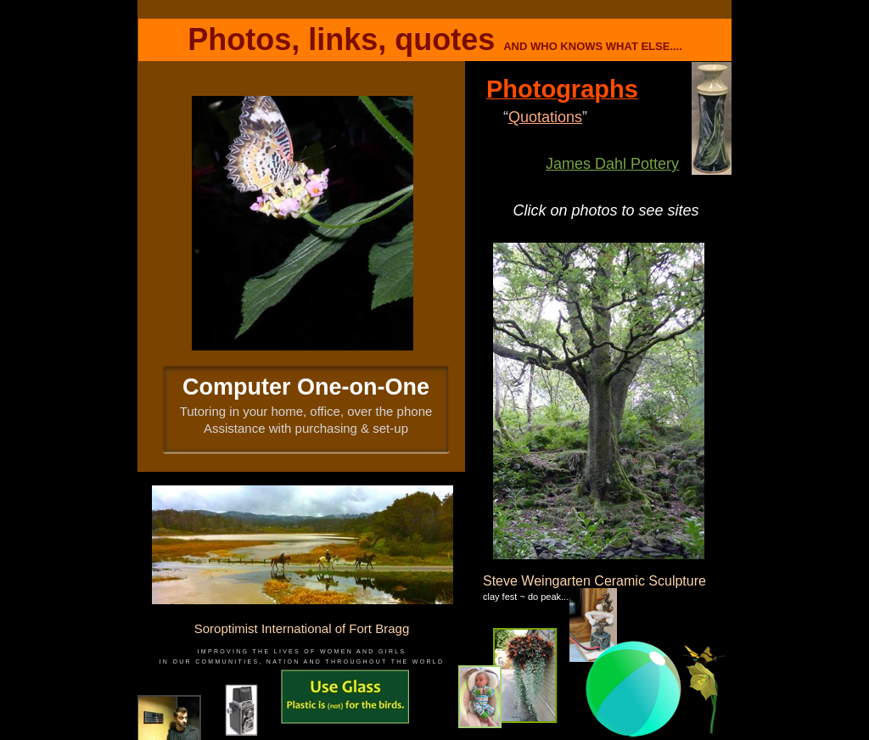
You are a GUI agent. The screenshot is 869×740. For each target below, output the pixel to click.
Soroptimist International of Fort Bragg (301, 628)
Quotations (545, 117)
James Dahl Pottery (612, 163)
